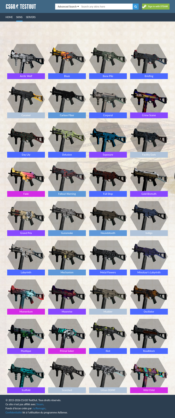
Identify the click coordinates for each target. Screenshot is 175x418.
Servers (31, 17)
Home (9, 17)
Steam (39, 404)
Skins (19, 17)
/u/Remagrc (39, 408)
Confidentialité (14, 412)
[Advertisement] (87, 32)
